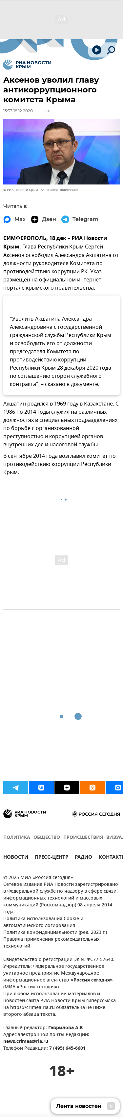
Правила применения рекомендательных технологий (51, 943)
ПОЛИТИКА (16, 837)
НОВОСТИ (15, 858)
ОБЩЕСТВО (46, 837)
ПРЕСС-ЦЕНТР (51, 858)
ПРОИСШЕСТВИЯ (83, 837)
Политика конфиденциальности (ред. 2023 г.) (55, 932)
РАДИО (83, 858)
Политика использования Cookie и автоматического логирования (43, 922)
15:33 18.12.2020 (18, 110)
